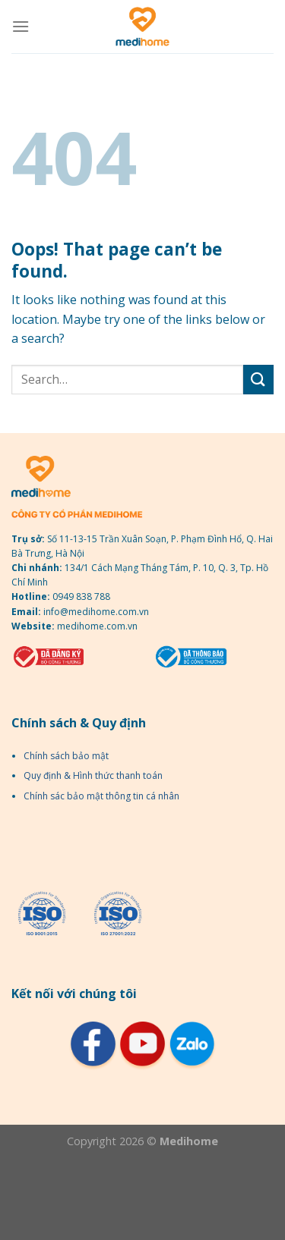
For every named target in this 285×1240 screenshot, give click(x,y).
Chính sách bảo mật (66, 755)
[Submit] (258, 379)
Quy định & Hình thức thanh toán (93, 775)
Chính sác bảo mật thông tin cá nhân (101, 796)
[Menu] (20, 26)
